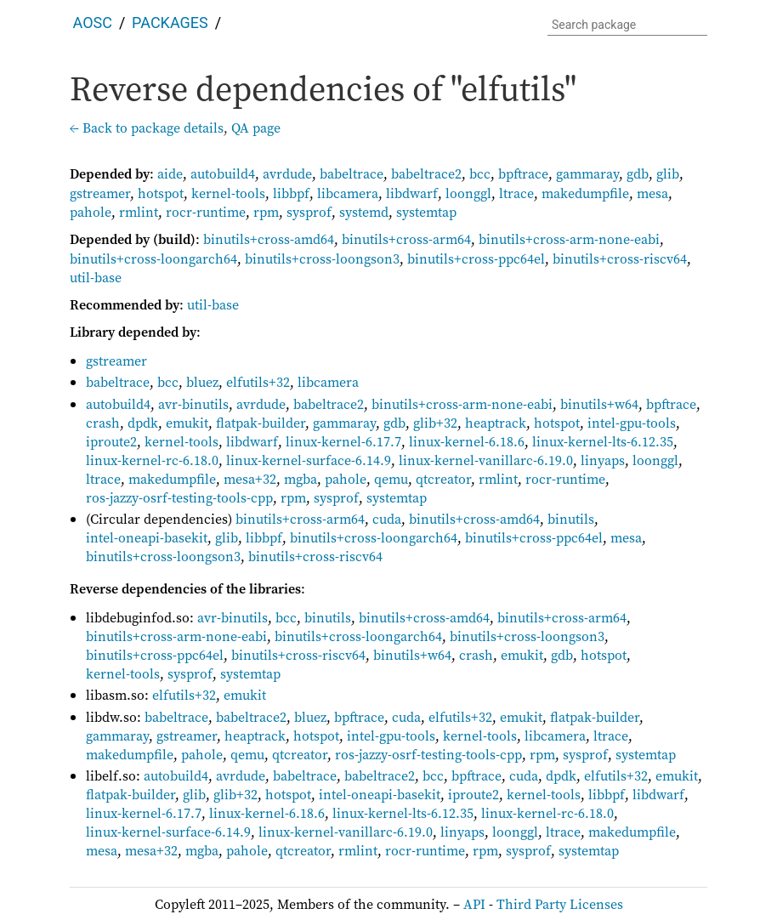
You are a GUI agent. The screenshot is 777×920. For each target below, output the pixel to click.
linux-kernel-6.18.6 (467, 441)
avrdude (287, 173)
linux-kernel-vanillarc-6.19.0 (486, 460)
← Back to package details (147, 127)
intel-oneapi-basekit (146, 537)
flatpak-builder (260, 422)
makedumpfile (585, 193)
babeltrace (351, 173)
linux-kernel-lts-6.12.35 (602, 441)
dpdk (143, 422)
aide (170, 173)
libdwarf (412, 193)
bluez (202, 381)
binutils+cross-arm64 (406, 239)
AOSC (92, 22)
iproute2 (111, 441)
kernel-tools (228, 193)
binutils (570, 518)
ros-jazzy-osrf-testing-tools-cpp (179, 497)
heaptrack (495, 422)
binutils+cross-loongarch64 (153, 258)
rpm (266, 211)
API (474, 903)
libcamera (347, 193)
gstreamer (100, 193)
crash (103, 422)
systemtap (426, 211)
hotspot (161, 193)
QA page (256, 127)
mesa (652, 193)
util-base (96, 277)
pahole (90, 211)
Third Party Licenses (559, 903)
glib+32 (435, 422)
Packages (170, 22)
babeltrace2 (426, 173)
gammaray (587, 173)
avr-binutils (193, 404)
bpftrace (523, 173)
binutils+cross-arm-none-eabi (569, 239)
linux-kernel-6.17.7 (343, 441)
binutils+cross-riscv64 (620, 258)
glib (667, 173)
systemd (363, 211)
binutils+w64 (599, 404)
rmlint (138, 211)
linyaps (603, 460)
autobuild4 (222, 173)
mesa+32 (250, 478)
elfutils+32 (258, 381)
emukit (187, 422)
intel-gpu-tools (631, 422)
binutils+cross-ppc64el (476, 258)
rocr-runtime (206, 211)
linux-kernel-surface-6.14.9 (308, 460)
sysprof (309, 211)
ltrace (516, 193)
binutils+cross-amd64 (268, 239)
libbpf (291, 193)
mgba (300, 478)
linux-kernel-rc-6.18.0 (152, 460)
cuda (386, 518)
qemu (391, 478)
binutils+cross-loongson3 (322, 258)
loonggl (468, 193)
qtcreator (443, 478)
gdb (638, 173)
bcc (480, 173)
